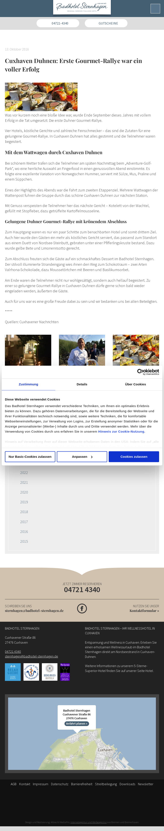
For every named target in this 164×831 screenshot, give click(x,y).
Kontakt (24, 784)
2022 (24, 472)
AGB (13, 784)
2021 (24, 482)
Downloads (127, 784)
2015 (24, 541)
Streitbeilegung (106, 784)
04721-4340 (60, 23)
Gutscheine (108, 23)
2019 (24, 501)
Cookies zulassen (133, 456)
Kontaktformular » (144, 610)
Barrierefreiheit (81, 784)
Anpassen (82, 456)
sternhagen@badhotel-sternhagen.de (34, 610)
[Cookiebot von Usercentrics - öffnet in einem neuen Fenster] (140, 372)
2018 (24, 511)
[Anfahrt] (82, 734)
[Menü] (155, 8)
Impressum (40, 784)
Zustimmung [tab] (28, 384)
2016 (24, 531)
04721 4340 (82, 589)
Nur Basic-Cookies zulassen (30, 456)
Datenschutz (59, 784)
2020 (24, 492)
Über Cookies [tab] (135, 384)
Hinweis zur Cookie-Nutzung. (121, 431)
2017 (24, 521)
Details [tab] (82, 384)
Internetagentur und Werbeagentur (88, 822)
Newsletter (145, 784)
